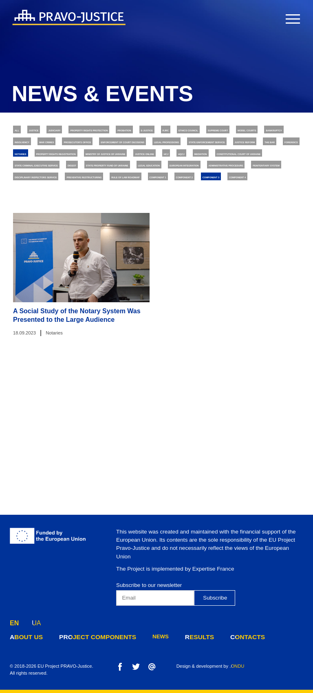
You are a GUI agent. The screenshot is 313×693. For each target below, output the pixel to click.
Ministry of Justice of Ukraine (157, 196)
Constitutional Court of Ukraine (131, 212)
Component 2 (245, 261)
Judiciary (86, 132)
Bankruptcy (198, 148)
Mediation (57, 212)
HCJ (271, 196)
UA (36, 621)
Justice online (233, 196)
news (144, 636)
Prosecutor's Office (91, 164)
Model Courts (147, 148)
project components (87, 636)
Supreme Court (92, 148)
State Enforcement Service (54, 180)
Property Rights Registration (58, 196)
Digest (25, 229)
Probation (220, 132)
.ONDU (236, 666)
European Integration (243, 229)
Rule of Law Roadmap (135, 261)
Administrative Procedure (53, 245)
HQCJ (23, 212)
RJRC (294, 132)
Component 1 (196, 261)
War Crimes (32, 164)
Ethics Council (37, 148)
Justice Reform (128, 180)
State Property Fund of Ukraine (93, 229)
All (21, 132)
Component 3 (34, 277)
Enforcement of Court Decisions (179, 164)
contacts (225, 636)
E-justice (261, 132)
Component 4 (83, 277)
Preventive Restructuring (53, 261)
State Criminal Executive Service (237, 212)
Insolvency (244, 148)
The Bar (174, 180)
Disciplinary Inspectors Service (219, 245)
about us (24, 636)
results (181, 636)
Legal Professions (265, 164)
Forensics (212, 180)
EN (14, 621)
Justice (50, 132)
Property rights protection (153, 132)
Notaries (252, 180)
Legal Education (175, 229)
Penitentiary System (132, 245)
